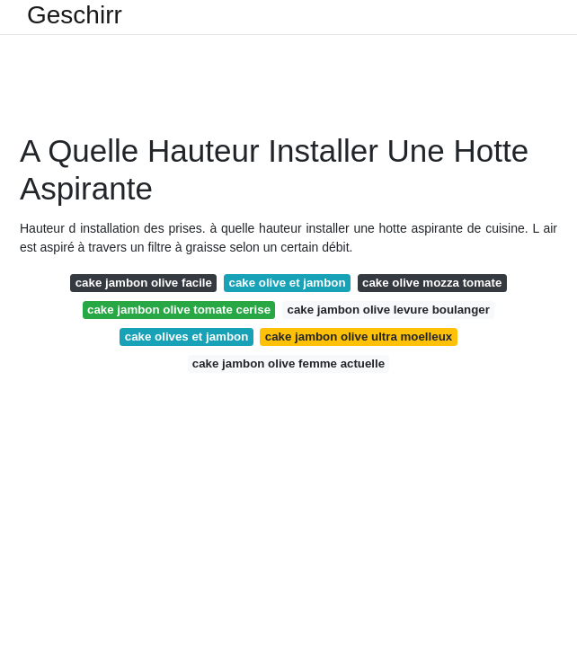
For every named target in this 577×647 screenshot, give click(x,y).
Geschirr (74, 15)
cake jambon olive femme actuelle (288, 363)
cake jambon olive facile (143, 282)
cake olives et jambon (186, 336)
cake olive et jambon (286, 282)
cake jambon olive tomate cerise (179, 309)
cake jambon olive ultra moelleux (358, 336)
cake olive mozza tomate (432, 282)
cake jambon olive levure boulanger (389, 309)
